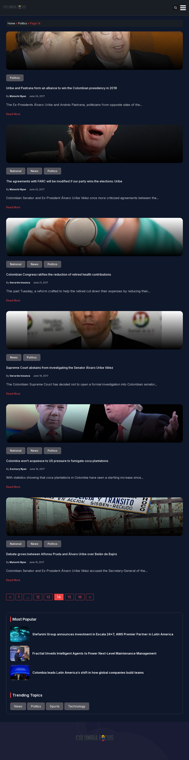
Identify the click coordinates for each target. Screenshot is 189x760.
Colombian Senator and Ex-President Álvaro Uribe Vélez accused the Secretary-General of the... (76, 571)
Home (11, 23)
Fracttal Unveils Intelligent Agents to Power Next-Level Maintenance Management (94, 653)
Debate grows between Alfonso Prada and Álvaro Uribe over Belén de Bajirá (61, 554)
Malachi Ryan (18, 96)
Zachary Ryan (18, 469)
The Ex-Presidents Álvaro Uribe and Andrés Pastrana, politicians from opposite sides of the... (74, 105)
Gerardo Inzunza (20, 282)
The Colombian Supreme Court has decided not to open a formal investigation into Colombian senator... (81, 384)
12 (38, 597)
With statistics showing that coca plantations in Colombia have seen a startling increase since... (74, 477)
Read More (13, 114)
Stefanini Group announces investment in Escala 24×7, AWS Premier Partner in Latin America (102, 634)
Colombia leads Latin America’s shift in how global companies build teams (88, 672)
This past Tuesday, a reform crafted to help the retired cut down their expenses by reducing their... (78, 291)
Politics (22, 23)
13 (48, 597)
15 (69, 597)
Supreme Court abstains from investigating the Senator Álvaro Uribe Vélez (59, 368)
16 (80, 597)
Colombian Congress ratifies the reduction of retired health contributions (58, 274)
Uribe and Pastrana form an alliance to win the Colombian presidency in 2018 (61, 88)
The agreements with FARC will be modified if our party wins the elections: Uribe (64, 181)
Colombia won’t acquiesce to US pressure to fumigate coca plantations (57, 461)
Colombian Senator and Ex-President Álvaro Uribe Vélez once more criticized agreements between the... (82, 198)
